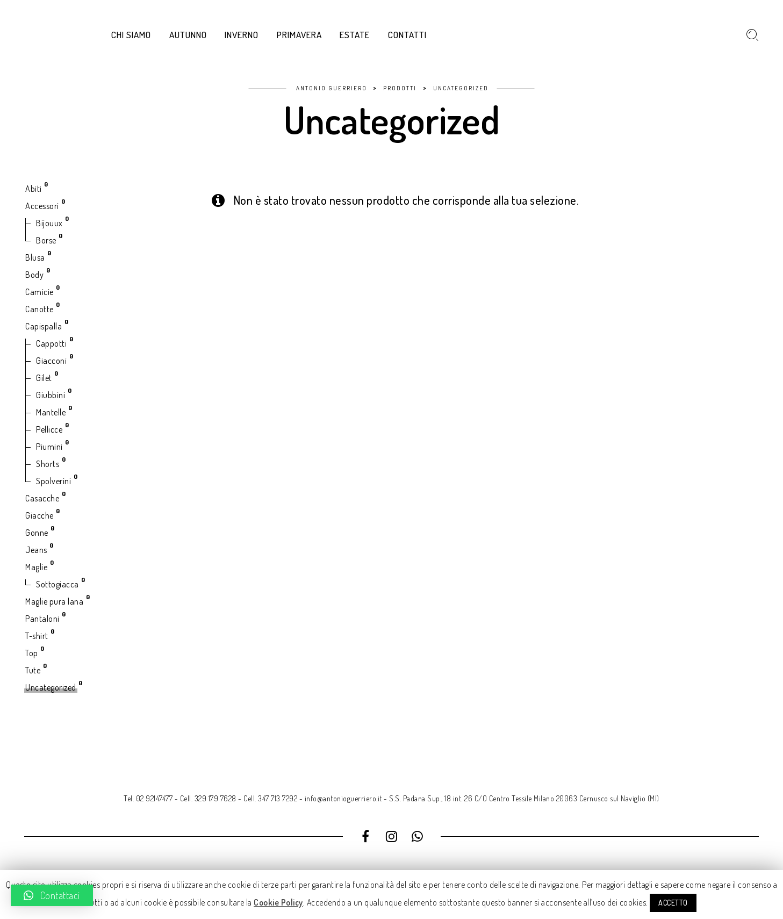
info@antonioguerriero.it (343, 798)
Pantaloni (42, 618)
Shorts (47, 463)
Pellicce (49, 429)
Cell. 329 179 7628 (208, 798)
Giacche (39, 515)
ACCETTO (673, 902)
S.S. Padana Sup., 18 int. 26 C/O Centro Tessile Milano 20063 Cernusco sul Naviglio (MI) (524, 798)
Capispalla (43, 326)
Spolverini (53, 481)
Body (34, 274)
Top (31, 653)
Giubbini (50, 395)
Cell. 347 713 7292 (270, 798)
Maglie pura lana (54, 601)
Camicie (39, 291)
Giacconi (51, 360)
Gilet (44, 377)
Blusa (35, 257)
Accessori (42, 205)
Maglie (36, 567)
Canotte (39, 309)
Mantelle (51, 412)
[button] (52, 895)
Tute (32, 670)
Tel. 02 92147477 (148, 798)
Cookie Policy (278, 902)
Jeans (36, 549)
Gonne (36, 532)
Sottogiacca (57, 584)
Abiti (33, 188)
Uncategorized (50, 687)
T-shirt (36, 635)
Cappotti (51, 343)
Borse (46, 240)
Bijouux (49, 223)
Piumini (49, 446)
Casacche (42, 498)
